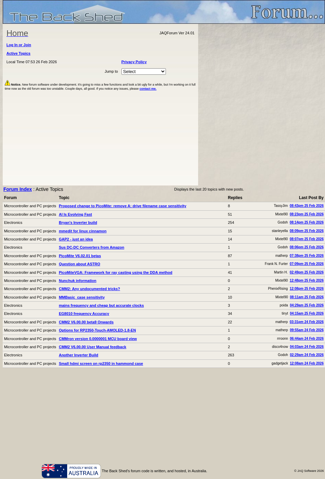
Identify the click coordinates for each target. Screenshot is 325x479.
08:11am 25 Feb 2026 (307, 297)
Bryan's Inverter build (78, 222)
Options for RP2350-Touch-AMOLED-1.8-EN (97, 330)
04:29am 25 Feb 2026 (307, 305)
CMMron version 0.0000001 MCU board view (98, 339)
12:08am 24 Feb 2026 (307, 363)
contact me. (147, 88)
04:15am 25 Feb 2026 (307, 313)
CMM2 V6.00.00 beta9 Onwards (86, 322)
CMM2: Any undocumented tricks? (89, 289)
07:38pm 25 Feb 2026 (307, 256)
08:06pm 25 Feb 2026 (307, 247)
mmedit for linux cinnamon (83, 231)
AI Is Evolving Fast (75, 214)
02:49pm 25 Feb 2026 (307, 272)
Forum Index (17, 189)
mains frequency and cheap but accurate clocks (101, 305)
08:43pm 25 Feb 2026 (307, 206)
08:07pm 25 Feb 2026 (307, 239)
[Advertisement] (164, 415)
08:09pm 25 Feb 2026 (307, 231)
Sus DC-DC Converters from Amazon (91, 247)
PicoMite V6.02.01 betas (80, 256)
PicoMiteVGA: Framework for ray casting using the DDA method (115, 272)
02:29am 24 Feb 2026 (307, 355)
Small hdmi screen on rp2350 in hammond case (101, 363)
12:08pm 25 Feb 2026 (307, 288)
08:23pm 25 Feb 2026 (307, 214)
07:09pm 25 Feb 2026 (307, 264)
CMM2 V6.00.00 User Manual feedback (92, 347)
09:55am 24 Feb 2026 (307, 330)
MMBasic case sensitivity (81, 297)
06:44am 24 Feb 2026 (307, 338)
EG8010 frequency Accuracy (84, 314)
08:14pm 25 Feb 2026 (307, 222)
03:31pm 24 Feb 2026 (307, 322)
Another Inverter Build (78, 355)
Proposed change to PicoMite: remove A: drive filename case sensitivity (122, 206)
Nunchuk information (77, 281)
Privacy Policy (134, 62)
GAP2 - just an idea (76, 239)
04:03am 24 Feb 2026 (307, 347)
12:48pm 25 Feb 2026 (307, 280)
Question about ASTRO (79, 264)
